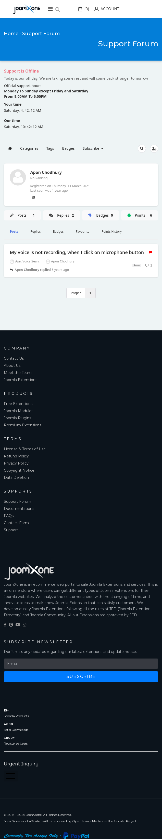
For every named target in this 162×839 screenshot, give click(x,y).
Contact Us (14, 358)
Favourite (82, 231)
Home (11, 33)
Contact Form (16, 523)
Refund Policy (16, 456)
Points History (112, 231)
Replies (35, 231)
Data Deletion (16, 477)
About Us (12, 365)
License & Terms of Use (25, 449)
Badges (58, 231)
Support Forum (17, 501)
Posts (14, 231)
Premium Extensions (22, 425)
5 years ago (60, 270)
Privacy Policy (16, 463)
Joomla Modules (18, 411)
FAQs (9, 515)
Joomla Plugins (17, 418)
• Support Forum (40, 33)
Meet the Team (18, 372)
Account (106, 9)
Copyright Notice (19, 470)
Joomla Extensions (20, 379)
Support (11, 530)
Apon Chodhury (27, 270)
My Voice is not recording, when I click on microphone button (77, 252)
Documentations (19, 508)
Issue (136, 265)
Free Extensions (18, 403)
